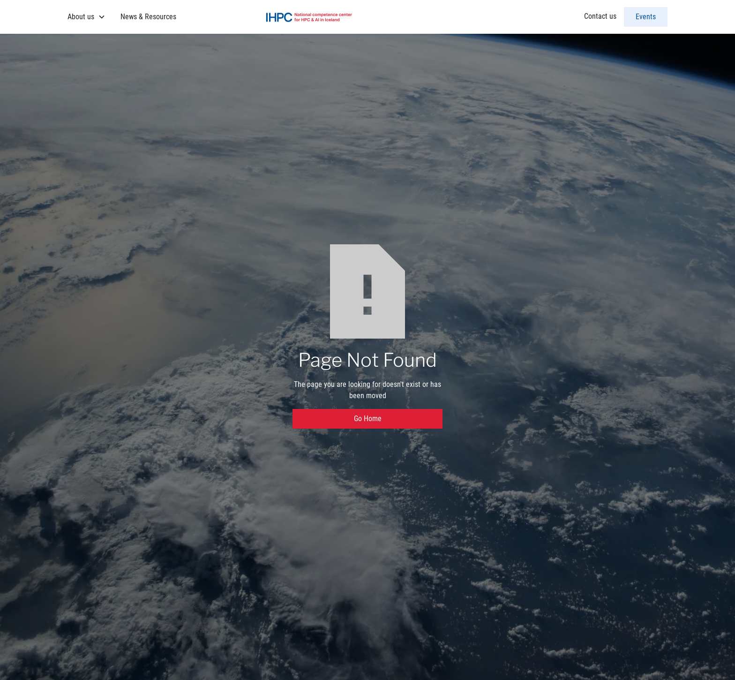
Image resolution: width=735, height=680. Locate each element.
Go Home (368, 418)
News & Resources (148, 16)
